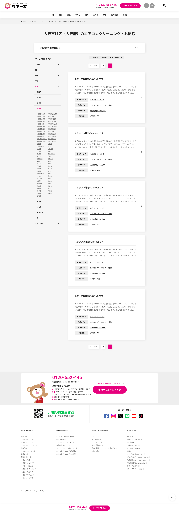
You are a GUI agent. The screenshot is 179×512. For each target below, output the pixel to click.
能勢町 (50, 183)
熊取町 (50, 178)
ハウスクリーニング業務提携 (66, 451)
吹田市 (50, 146)
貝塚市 (39, 191)
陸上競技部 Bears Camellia (136, 463)
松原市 (39, 169)
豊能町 (50, 188)
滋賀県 (39, 97)
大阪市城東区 (41, 119)
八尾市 (50, 144)
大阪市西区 (40, 136)
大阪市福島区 (52, 134)
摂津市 (39, 166)
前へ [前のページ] (95, 66)
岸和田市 (50, 161)
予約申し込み (101, 508)
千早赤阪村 (40, 146)
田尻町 (39, 181)
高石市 (39, 196)
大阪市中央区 (41, 114)
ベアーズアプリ (97, 442)
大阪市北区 (51, 116)
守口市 (50, 156)
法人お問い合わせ (98, 445)
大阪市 (79, 21)
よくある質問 (96, 439)
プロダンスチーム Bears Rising (137, 457)
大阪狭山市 (51, 154)
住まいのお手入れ (28, 475)
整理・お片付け (27, 472)
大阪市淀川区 (41, 131)
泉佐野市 (39, 176)
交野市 (39, 144)
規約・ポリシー (97, 451)
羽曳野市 (39, 183)
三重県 (39, 92)
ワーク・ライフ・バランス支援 (66, 448)
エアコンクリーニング (29, 445)
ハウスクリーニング (38, 21)
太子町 (39, 156)
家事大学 (130, 451)
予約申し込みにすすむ (109, 389)
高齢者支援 (24, 454)
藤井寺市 (50, 186)
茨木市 (39, 186)
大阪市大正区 (52, 119)
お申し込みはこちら (130, 5)
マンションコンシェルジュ (65, 442)
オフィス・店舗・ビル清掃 (65, 436)
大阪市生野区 (41, 134)
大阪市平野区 (52, 121)
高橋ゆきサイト (132, 445)
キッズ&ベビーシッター (29, 451)
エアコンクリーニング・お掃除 (57, 21)
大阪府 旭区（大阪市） (98, 111)
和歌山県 (40, 212)
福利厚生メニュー (62, 445)
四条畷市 (50, 149)
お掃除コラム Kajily (133, 448)
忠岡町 (50, 164)
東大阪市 (50, 166)
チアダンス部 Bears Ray (135, 454)
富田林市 (39, 159)
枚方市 (50, 169)
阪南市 (39, 193)
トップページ (25, 21)
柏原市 (39, 171)
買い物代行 (26, 460)
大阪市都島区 (52, 139)
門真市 (50, 191)
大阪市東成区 (41, 126)
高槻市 (50, 193)
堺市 (49, 151)
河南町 (50, 174)
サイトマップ (96, 436)
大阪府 (72, 21)
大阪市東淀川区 (52, 126)
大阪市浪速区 (52, 129)
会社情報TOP (131, 442)
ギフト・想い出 (27, 466)
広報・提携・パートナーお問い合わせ (104, 448)
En (146, 6)
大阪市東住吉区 (52, 124)
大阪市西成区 (52, 136)
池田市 (50, 171)
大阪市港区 (51, 131)
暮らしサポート (26, 457)
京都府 (39, 103)
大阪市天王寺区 (42, 121)
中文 (152, 6)
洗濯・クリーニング (29, 469)
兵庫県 (39, 202)
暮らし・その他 (27, 478)
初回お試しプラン (28, 439)
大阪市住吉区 (41, 116)
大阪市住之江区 (52, 114)
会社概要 (130, 436)
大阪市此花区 (41, 129)
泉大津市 (39, 178)
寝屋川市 (50, 159)
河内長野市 (40, 174)
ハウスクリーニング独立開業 (66, 454)
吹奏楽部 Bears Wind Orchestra (137, 460)
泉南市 (50, 176)
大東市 (39, 154)
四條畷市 (39, 151)
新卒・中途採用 (132, 466)
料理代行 (24, 448)
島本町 (39, 164)
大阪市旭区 (40, 124)
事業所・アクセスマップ (135, 439)
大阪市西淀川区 (42, 139)
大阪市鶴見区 (52, 141)
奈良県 (39, 207)
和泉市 (39, 149)
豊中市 (39, 188)
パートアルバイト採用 (134, 469)
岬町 (38, 161)
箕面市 (50, 181)
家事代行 (24, 436)
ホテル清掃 (60, 439)
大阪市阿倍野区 (42, 141)
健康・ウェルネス (28, 463)
